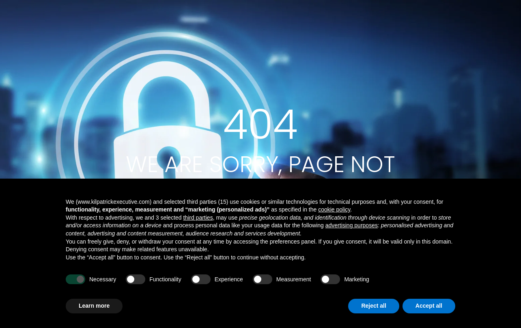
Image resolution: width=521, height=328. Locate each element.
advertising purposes (351, 225)
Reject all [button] (373, 305)
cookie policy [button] (334, 209)
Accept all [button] (429, 305)
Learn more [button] (94, 305)
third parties (198, 217)
